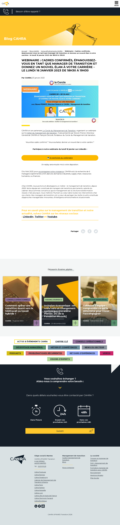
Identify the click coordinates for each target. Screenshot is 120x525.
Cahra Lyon (38, 493)
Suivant (75, 430)
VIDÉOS (106, 353)
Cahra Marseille (40, 490)
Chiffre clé (61, 341)
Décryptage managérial (29, 347)
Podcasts (15, 353)
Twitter (39, 216)
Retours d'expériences (82, 353)
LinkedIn (28, 216)
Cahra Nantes (39, 488)
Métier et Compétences (64, 347)
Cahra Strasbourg (41, 477)
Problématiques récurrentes (45, 353)
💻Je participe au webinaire (60, 158)
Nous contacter (68, 468)
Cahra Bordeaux (40, 501)
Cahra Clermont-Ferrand (43, 498)
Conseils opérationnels (89, 341)
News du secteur (94, 347)
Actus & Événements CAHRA (32, 341)
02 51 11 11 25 (42, 466)
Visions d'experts (60, 359)
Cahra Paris (38, 485)
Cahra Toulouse (40, 472)
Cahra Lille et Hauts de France (45, 496)
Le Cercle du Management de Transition (59, 131)
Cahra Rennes (39, 475)
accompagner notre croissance (51, 172)
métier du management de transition (41, 133)
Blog (64, 462)
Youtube (52, 216)
